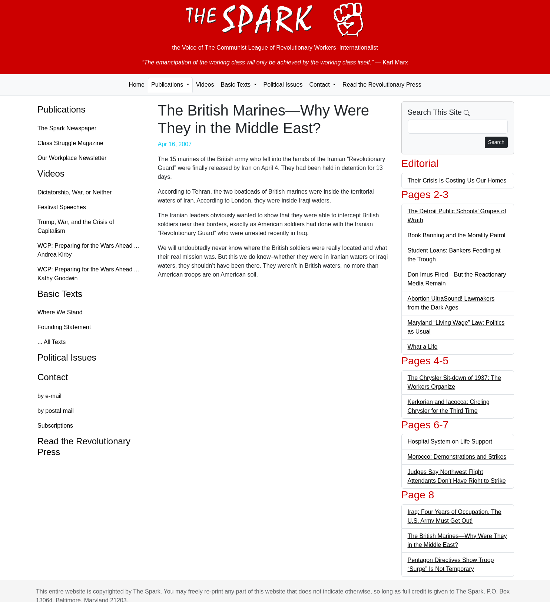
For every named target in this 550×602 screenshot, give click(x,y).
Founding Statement (64, 327)
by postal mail (55, 411)
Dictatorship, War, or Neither (74, 192)
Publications (61, 109)
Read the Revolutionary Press (381, 84)
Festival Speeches (61, 207)
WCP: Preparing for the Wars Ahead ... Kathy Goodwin (88, 273)
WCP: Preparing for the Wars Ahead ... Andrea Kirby (88, 250)
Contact (52, 377)
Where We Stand (60, 312)
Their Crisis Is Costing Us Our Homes (457, 180)
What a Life (423, 347)
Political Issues (283, 84)
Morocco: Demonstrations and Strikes (457, 457)
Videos (205, 84)
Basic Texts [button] (236, 84)
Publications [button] (168, 84)
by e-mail (49, 396)
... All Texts (51, 342)
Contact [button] (320, 84)
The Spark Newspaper (66, 128)
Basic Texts (59, 294)
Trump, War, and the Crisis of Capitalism (75, 226)
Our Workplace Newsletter (71, 158)
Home (137, 84)
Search (496, 142)
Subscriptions (55, 425)
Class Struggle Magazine (70, 143)
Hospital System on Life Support (450, 441)
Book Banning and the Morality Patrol (457, 235)
